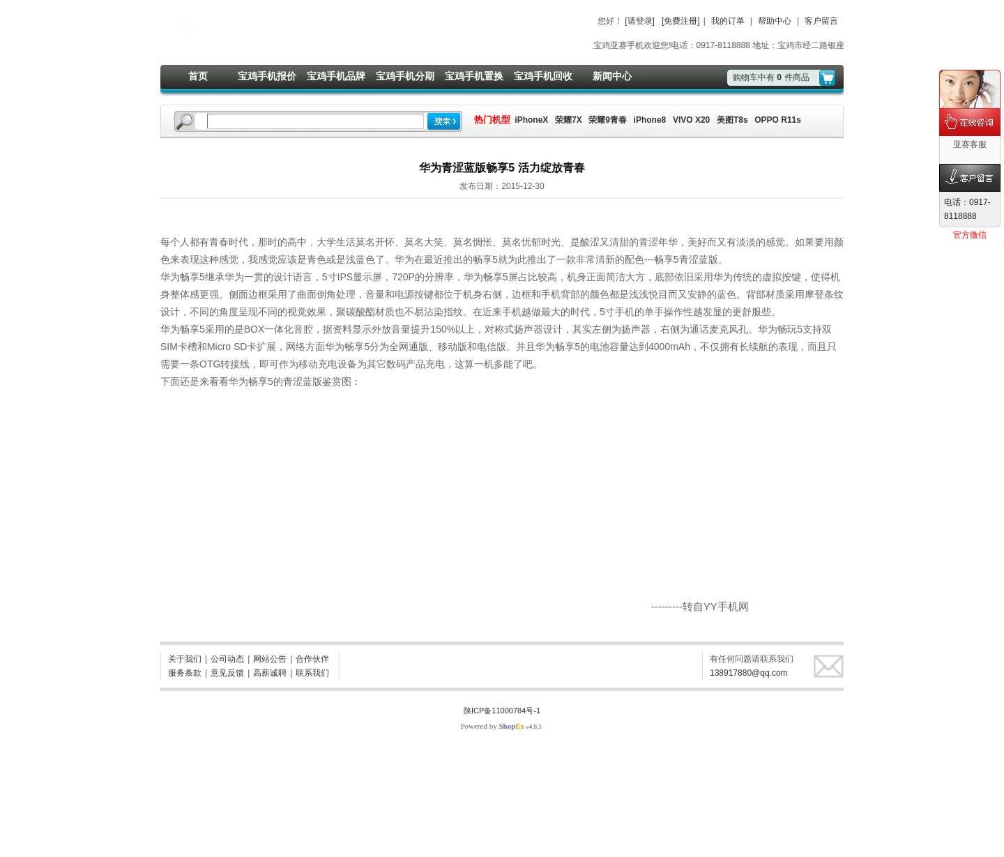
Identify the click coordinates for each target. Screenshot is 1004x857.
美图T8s (732, 120)
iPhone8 (650, 120)
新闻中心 (612, 76)
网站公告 (270, 659)
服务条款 (184, 673)
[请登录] (640, 21)
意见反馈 (227, 673)
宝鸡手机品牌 (336, 76)
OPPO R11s (777, 120)
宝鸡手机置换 (474, 76)
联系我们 (312, 673)
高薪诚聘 (270, 673)
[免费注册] (681, 21)
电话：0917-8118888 (967, 209)
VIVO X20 (691, 120)
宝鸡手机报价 (267, 76)
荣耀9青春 (607, 120)
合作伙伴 (312, 659)
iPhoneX (530, 120)
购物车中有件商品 (771, 77)
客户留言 (821, 21)
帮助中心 (774, 21)
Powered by (492, 726)
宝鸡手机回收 (543, 76)
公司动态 (227, 659)
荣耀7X (568, 120)
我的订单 (728, 21)
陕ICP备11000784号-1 (502, 710)
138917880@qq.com (749, 673)
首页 (198, 76)
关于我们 (184, 659)
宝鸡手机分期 (405, 76)
